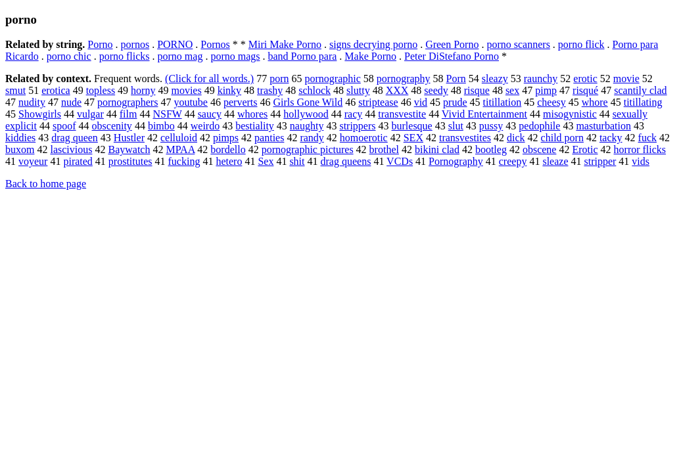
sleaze (555, 161)
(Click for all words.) (209, 78)
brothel (384, 149)
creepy (513, 161)
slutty (358, 90)
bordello (227, 149)
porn (279, 78)
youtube (191, 102)
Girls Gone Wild (308, 102)
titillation (502, 102)
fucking (184, 161)
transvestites (465, 137)
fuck (647, 137)
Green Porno (452, 44)
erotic (585, 78)
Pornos (214, 44)
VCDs (399, 161)
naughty (307, 125)
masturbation (603, 125)
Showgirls (39, 114)
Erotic (584, 149)
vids (640, 161)
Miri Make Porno (284, 44)
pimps (226, 137)
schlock (314, 90)
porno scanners (518, 44)
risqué (585, 90)
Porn (456, 78)
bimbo (161, 125)
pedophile (539, 125)
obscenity (112, 125)
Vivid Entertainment (484, 114)
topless (100, 90)
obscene (540, 149)
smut (15, 90)
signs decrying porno (373, 44)
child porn (562, 137)
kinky (229, 90)
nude (71, 102)
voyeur (32, 161)
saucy (210, 114)
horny (143, 90)
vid (420, 102)
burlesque (412, 125)
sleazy (495, 78)
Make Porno (370, 56)
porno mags (235, 56)
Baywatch (129, 149)
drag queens (346, 161)
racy (353, 114)
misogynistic (570, 114)
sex (512, 90)
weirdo (205, 125)
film (128, 114)
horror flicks (640, 149)
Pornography (456, 161)
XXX (397, 90)
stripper (600, 161)
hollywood (305, 114)
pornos (135, 44)
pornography (404, 78)
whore (595, 102)
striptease (378, 102)
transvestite (402, 114)
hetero (229, 161)
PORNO (175, 44)
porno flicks (124, 56)
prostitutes (130, 161)
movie (626, 78)
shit (296, 161)
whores (252, 114)
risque (477, 90)
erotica (55, 90)
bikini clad (437, 149)
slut (455, 125)
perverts (240, 102)
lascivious (71, 149)
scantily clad (640, 90)
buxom (19, 149)
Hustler (129, 137)
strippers (357, 125)
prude (455, 102)
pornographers (127, 102)
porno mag (180, 56)
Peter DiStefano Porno (451, 56)
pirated (77, 161)
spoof (64, 125)
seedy (436, 90)
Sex (265, 161)
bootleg (491, 149)
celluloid (178, 137)
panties (269, 137)
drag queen (74, 137)
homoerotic (364, 137)
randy (311, 137)
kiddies (20, 137)
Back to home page (45, 183)
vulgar (90, 114)
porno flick (581, 44)
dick (516, 137)
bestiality (254, 125)
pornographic (332, 78)
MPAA (180, 149)
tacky (610, 137)
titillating (643, 102)
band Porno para (302, 56)
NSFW (166, 114)
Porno (99, 44)
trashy (270, 90)
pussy (491, 125)
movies (186, 90)
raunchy (541, 78)
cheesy (551, 102)
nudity (31, 102)
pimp (546, 90)
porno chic (69, 56)
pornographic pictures (308, 149)
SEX (413, 137)
